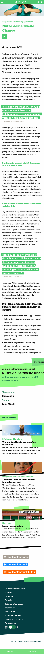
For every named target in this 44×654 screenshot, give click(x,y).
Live (11, 651)
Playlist (33, 651)
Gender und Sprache (14, 619)
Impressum (10, 608)
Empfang (9, 596)
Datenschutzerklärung (15, 604)
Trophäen (9, 600)
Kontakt (8, 592)
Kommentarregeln (13, 615)
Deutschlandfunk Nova (15, 588)
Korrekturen (10, 611)
